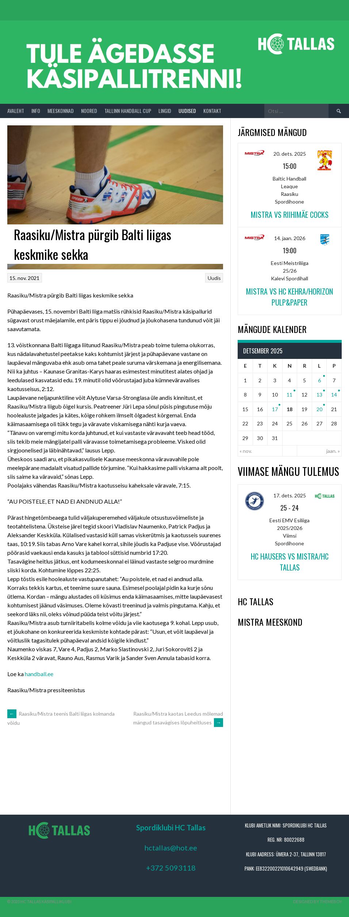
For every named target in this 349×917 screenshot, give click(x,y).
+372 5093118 (171, 867)
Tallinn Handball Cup (127, 110)
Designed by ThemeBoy (317, 901)
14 (334, 394)
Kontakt (212, 110)
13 (319, 394)
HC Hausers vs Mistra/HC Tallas (290, 562)
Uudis (214, 278)
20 (319, 409)
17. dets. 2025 (289, 495)
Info (35, 110)
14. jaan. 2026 (289, 238)
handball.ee (39, 673)
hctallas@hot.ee (171, 847)
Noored (89, 110)
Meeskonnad (60, 110)
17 (275, 409)
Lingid (164, 110)
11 (289, 394)
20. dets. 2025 (289, 154)
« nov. (245, 451)
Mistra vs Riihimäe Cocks (290, 214)
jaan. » (333, 451)
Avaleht (15, 110)
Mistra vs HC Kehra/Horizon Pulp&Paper (289, 297)
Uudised (187, 110)
